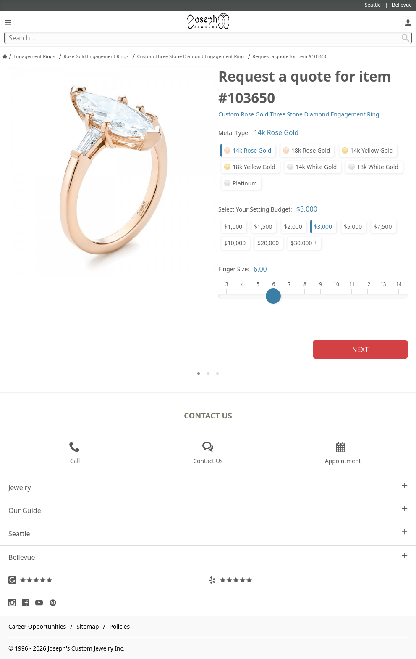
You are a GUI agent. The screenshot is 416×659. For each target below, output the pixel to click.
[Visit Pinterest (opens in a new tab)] (55, 603)
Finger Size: (233, 269)
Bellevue (208, 557)
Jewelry (208, 487)
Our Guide (208, 510)
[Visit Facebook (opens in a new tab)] (28, 603)
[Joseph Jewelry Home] (4, 56)
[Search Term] (208, 38)
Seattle (208, 533)
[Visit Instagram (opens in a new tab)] (14, 603)
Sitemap (87, 626)
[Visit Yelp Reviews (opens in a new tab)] (308, 580)
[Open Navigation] (8, 22)
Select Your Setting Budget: (255, 209)
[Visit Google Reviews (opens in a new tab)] (108, 580)
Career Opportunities (37, 626)
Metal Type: (234, 133)
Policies (120, 626)
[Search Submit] (405, 38)
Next (360, 349)
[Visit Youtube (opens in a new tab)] (41, 603)
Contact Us (208, 415)
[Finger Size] (313, 296)
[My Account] (408, 22)
